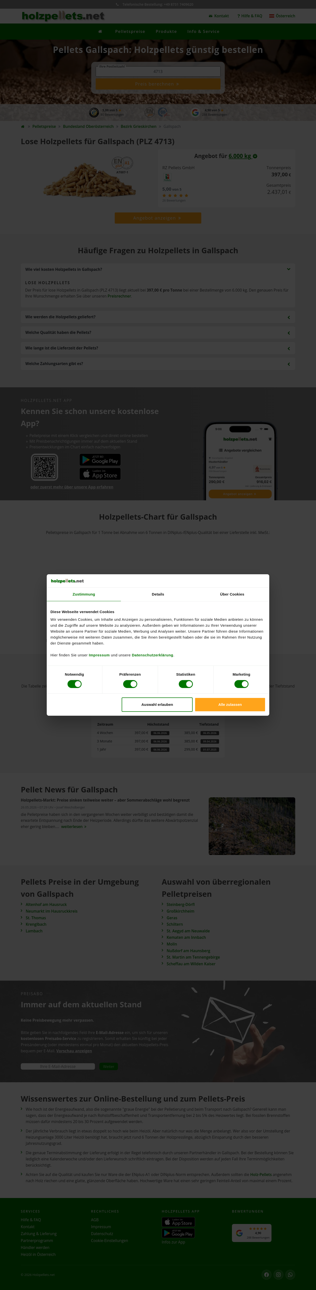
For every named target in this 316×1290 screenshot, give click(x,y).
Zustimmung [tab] (84, 594)
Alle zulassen (230, 704)
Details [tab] (158, 594)
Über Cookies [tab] (232, 594)
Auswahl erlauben (157, 704)
